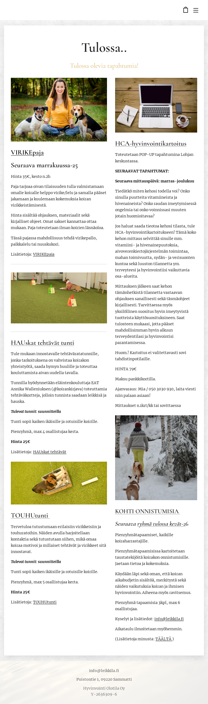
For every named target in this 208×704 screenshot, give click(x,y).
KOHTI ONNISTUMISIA (147, 511)
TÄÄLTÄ (163, 639)
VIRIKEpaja (27, 152)
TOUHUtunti (30, 515)
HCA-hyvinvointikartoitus (150, 143)
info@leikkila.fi (169, 618)
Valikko (195, 10)
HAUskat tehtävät (49, 451)
